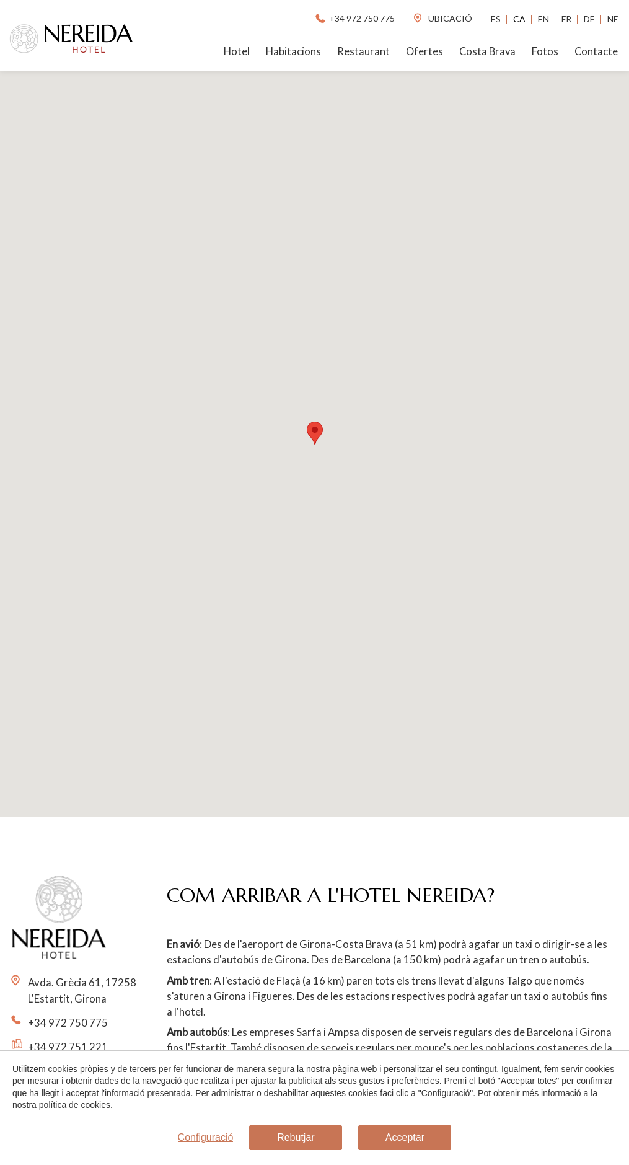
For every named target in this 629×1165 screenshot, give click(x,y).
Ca (519, 19)
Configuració (206, 1137)
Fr (566, 19)
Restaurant (363, 51)
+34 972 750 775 (354, 18)
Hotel (237, 51)
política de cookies (74, 1105)
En (543, 19)
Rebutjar (295, 1137)
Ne (612, 19)
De (589, 19)
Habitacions (293, 51)
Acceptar (404, 1137)
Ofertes (424, 51)
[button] (315, 433)
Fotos (545, 51)
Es (496, 19)
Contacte (596, 51)
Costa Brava (487, 51)
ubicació (442, 18)
